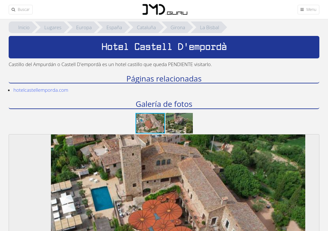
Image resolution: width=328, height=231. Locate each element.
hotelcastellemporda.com (40, 90)
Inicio (23, 27)
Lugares (52, 27)
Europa (84, 27)
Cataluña (146, 27)
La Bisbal (209, 27)
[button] (179, 123)
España (114, 27)
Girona (178, 27)
